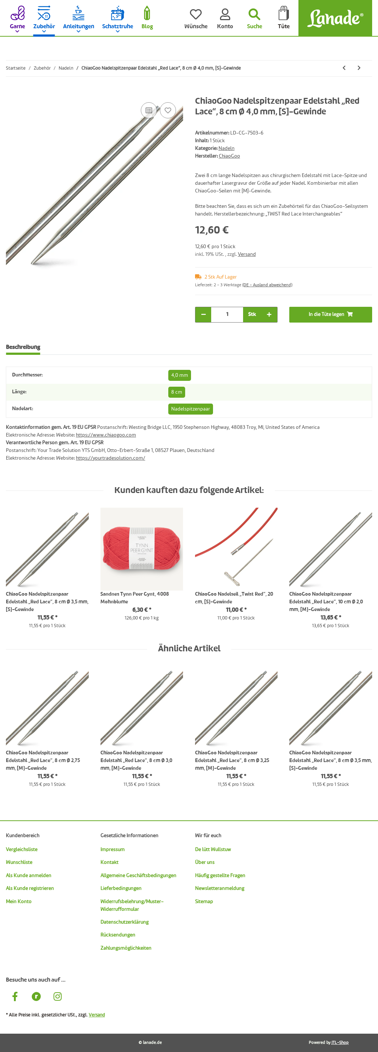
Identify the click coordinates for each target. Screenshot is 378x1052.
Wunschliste (19, 862)
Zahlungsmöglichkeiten (125, 948)
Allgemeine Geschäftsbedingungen (138, 875)
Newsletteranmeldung (219, 888)
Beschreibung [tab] (23, 347)
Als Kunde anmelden (28, 875)
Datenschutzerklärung (124, 922)
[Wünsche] (195, 18)
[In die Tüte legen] (12, 92)
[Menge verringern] (203, 314)
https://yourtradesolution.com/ (110, 458)
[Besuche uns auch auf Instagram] (57, 997)
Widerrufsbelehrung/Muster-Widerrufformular (132, 905)
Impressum (112, 849)
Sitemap (204, 901)
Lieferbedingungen (121, 888)
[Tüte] (283, 18)
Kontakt (109, 862)
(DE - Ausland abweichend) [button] (267, 285)
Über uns (204, 862)
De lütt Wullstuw (213, 849)
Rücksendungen (117, 935)
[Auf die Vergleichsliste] (149, 110)
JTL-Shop (340, 1043)
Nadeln (227, 148)
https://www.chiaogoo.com (106, 435)
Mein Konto (19, 901)
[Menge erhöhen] (269, 314)
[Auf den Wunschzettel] (168, 110)
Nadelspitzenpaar (190, 409)
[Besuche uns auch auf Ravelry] (36, 997)
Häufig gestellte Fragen (220, 875)
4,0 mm (179, 375)
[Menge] (227, 314)
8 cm (176, 392)
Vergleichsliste (21, 849)
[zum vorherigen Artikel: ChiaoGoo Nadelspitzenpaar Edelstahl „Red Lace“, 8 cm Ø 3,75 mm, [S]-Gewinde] (344, 68)
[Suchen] (254, 18)
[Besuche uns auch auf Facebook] (15, 997)
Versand (247, 254)
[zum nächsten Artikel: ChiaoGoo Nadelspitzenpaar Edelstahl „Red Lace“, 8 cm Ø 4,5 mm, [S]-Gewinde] (359, 68)
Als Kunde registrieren (30, 888)
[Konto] (225, 18)
